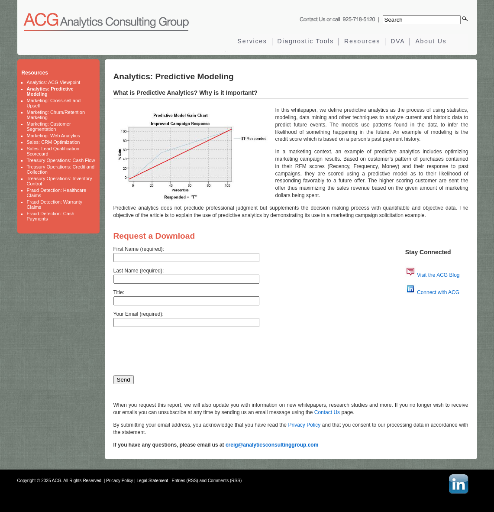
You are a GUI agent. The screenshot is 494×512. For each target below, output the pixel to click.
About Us (430, 41)
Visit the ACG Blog (438, 275)
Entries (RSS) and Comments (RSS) (207, 480)
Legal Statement (152, 480)
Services (252, 41)
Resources (362, 41)
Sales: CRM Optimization (53, 142)
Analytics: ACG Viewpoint (54, 82)
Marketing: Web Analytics (53, 135)
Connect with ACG (438, 292)
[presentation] (179, 349)
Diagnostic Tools (306, 41)
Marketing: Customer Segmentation (49, 126)
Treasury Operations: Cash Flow (61, 160)
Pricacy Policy (119, 480)
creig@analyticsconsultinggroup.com (272, 445)
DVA (398, 41)
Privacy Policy (304, 425)
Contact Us (327, 412)
